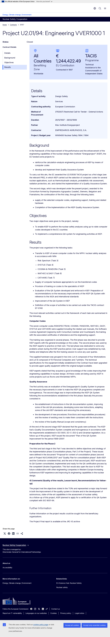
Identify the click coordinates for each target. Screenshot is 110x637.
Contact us (55, 609)
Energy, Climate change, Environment (17, 15)
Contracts (13, 25)
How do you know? (44, 1)
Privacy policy (65, 613)
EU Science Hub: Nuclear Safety (69, 583)
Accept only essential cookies (94, 625)
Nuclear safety (62, 587)
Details (7, 53)
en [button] (94, 8)
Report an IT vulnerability (12, 613)
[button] (4, 533)
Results (7, 67)
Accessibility (7, 567)
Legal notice (79, 613)
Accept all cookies (72, 625)
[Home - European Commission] (16, 7)
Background (9, 58)
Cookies (53, 613)
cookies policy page (40, 625)
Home (5, 25)
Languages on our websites (36, 613)
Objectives (9, 62)
